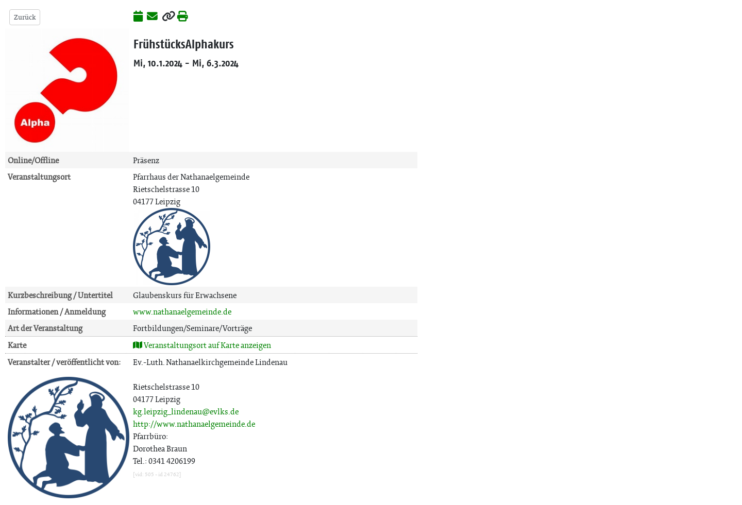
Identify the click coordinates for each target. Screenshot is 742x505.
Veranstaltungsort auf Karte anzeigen (202, 345)
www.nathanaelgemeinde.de (182, 311)
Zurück (25, 17)
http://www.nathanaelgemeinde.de (194, 424)
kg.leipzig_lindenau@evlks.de (186, 411)
